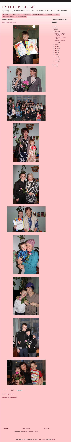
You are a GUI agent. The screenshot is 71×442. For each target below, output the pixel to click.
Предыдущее (46, 428)
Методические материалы (8, 16)
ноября (56, 42)
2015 (55, 64)
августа (56, 48)
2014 (55, 66)
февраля (57, 59)
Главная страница (26, 428)
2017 (55, 27)
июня (56, 52)
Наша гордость (49, 14)
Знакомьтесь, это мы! (17, 14)
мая (56, 54)
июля (56, 50)
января (56, 61)
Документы (56, 14)
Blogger (53, 439)
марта (56, 57)
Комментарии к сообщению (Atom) (30, 431)
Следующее (5, 428)
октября (57, 44)
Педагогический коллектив (38, 14)
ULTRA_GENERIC (42, 439)
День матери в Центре (60, 40)
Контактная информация (21, 16)
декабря (57, 31)
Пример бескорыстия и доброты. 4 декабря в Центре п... (60, 34)
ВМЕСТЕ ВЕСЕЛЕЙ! (19, 7)
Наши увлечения (27, 14)
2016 (55, 29)
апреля (56, 56)
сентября (57, 46)
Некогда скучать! (6, 14)
